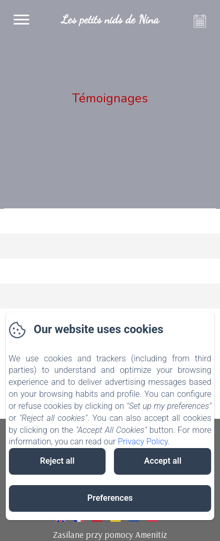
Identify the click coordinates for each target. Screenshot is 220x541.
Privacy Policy (143, 441)
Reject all (57, 461)
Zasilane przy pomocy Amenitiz (110, 534)
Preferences (110, 498)
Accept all (162, 461)
